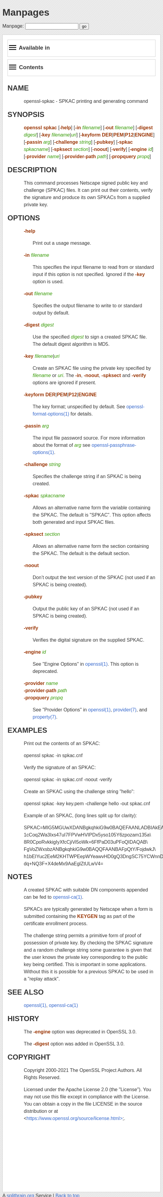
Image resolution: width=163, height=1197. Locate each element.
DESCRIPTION (32, 170)
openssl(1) (96, 664)
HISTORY (23, 1018)
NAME (18, 88)
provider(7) (124, 709)
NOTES (20, 877)
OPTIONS (24, 218)
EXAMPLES (27, 730)
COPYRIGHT (29, 1057)
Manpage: (13, 26)
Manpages (25, 12)
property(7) (44, 717)
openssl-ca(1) (67, 897)
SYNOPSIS (26, 114)
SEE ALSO (26, 992)
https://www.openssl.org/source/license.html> (75, 1118)
